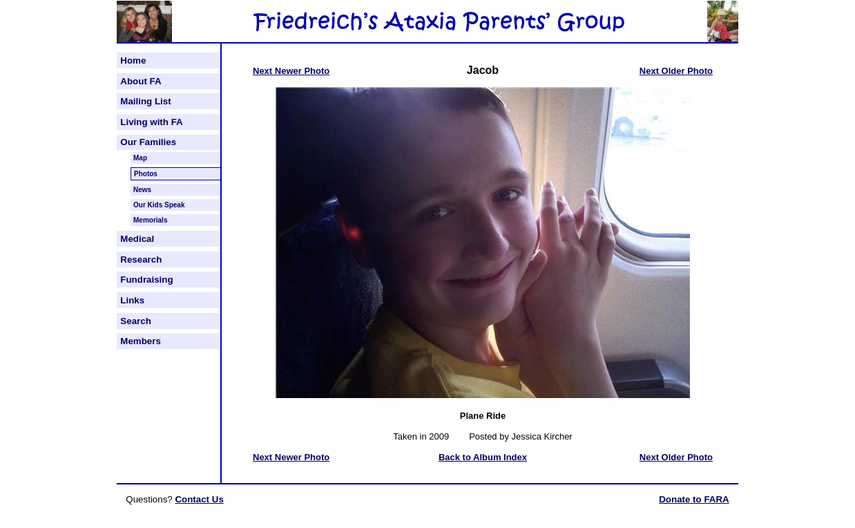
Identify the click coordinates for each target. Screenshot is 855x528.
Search (135, 321)
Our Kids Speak (158, 205)
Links (132, 300)
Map (140, 158)
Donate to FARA (694, 499)
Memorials (150, 220)
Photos (145, 174)
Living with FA (151, 122)
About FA (140, 81)
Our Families (148, 142)
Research (141, 259)
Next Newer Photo (291, 71)
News (142, 190)
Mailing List (145, 101)
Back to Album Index (483, 457)
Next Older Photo (676, 71)
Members (140, 341)
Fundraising (146, 279)
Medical (137, 239)
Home (133, 60)
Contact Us (199, 499)
